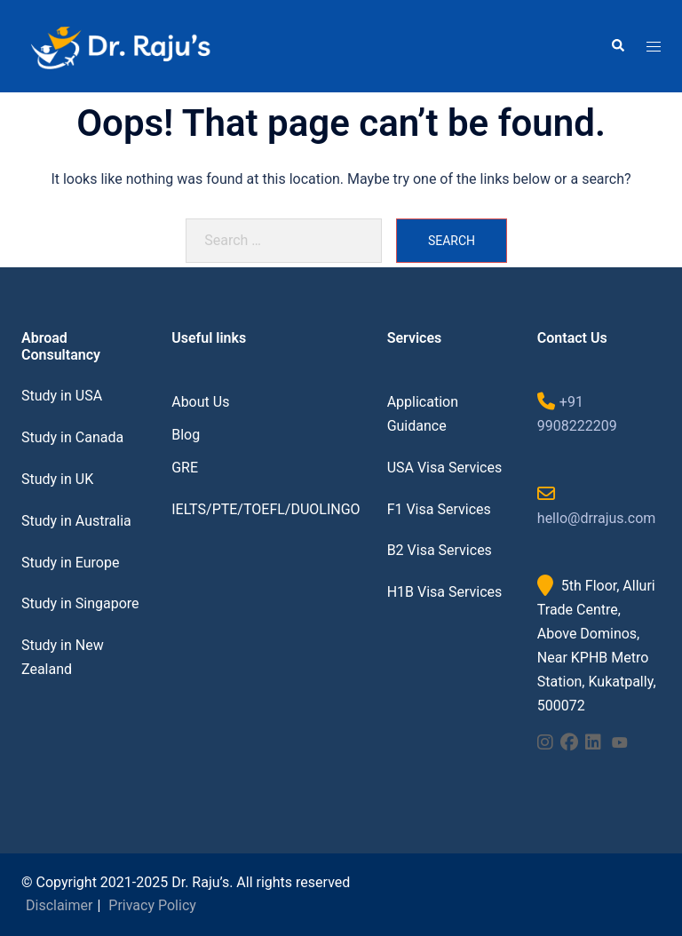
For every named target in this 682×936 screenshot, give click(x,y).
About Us (200, 401)
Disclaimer (59, 905)
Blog (185, 434)
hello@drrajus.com (596, 518)
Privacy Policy (152, 905)
